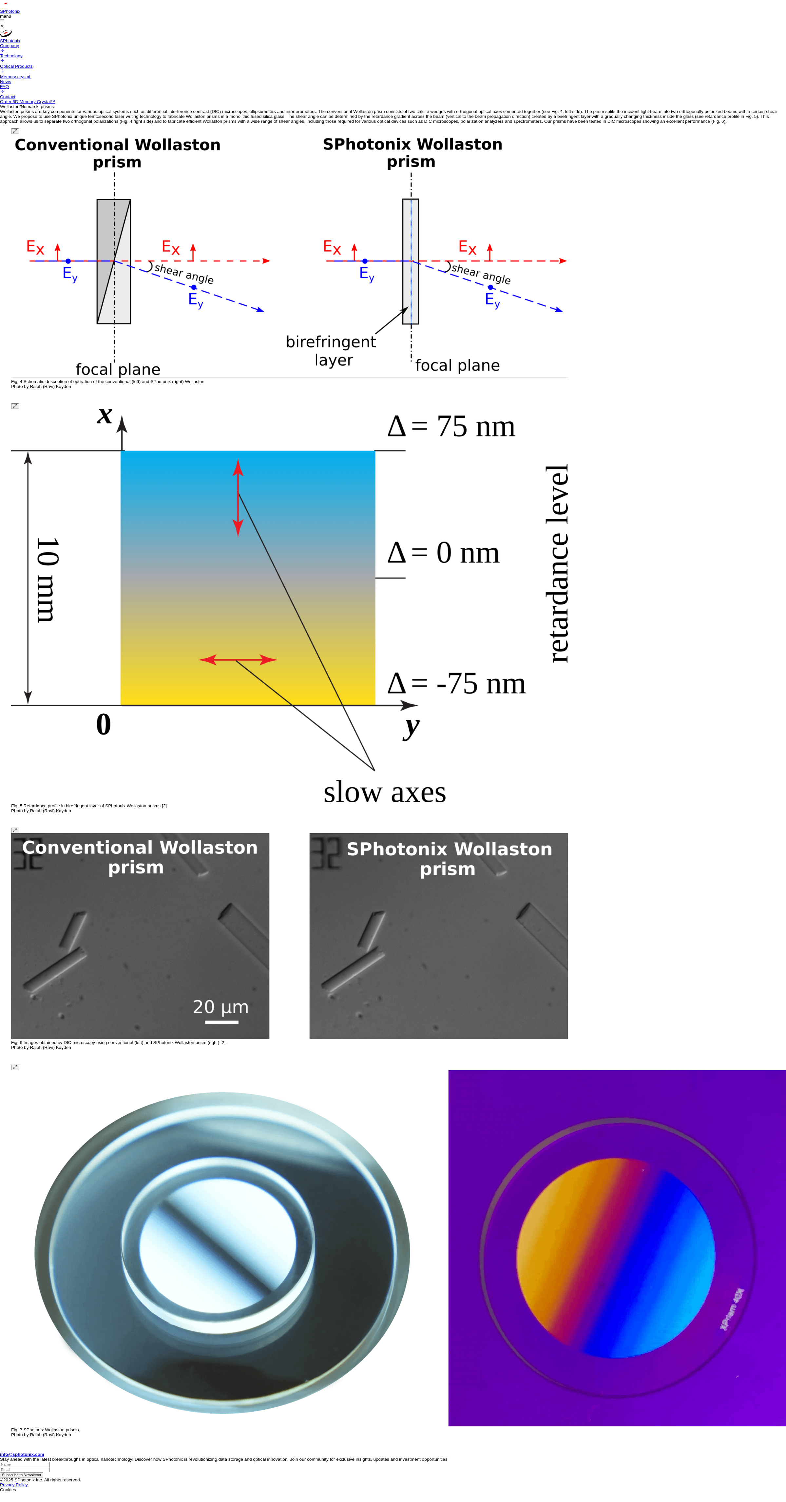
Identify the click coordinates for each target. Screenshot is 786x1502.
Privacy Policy (14, 1484)
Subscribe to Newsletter (21, 1475)
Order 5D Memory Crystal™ (27, 101)
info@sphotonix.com (22, 1454)
